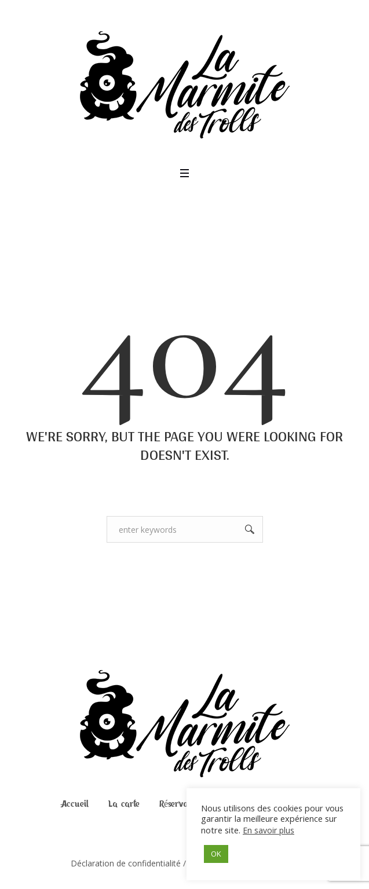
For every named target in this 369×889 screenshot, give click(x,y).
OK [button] (216, 853)
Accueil (75, 803)
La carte (124, 803)
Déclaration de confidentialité (126, 863)
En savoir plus (268, 830)
